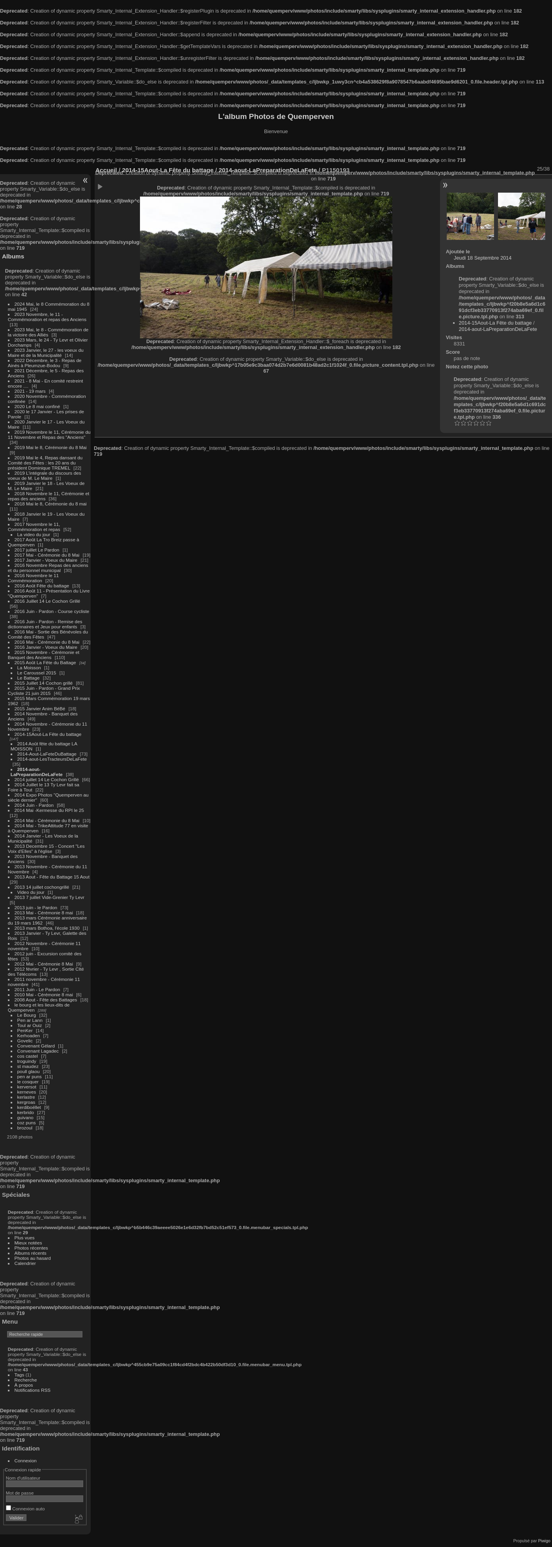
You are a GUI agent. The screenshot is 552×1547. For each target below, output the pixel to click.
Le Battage (28, 677)
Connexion (26, 1460)
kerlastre (26, 1096)
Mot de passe (20, 1492)
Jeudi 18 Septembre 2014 (483, 258)
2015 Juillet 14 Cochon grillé (44, 682)
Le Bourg (26, 1015)
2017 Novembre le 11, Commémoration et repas (34, 527)
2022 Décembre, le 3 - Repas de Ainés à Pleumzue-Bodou (45, 363)
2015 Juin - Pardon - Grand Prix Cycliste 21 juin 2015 (44, 690)
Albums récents (31, 1252)
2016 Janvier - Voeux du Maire (46, 647)
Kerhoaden (28, 1035)
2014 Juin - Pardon (34, 805)
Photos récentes (31, 1247)
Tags (19, 1374)
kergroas (26, 1102)
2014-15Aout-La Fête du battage (48, 734)
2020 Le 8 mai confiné (37, 406)
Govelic (25, 1040)
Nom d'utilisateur (23, 1477)
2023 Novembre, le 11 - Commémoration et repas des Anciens (47, 317)
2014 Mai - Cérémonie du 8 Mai (47, 820)
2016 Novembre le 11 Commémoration (33, 578)
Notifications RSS (33, 1390)
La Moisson (29, 667)
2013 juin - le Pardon (36, 907)
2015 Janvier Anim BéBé (40, 708)
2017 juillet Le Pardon (37, 549)
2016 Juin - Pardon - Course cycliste (52, 611)
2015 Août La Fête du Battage (45, 662)
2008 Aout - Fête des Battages (46, 999)
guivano (25, 1117)
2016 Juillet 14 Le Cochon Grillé (47, 601)
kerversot (26, 1086)
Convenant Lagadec (38, 1050)
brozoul (25, 1127)
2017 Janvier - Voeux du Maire (46, 560)
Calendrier (25, 1263)
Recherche (26, 1379)
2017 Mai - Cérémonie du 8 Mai (47, 554)
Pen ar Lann (30, 1020)
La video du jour (33, 534)
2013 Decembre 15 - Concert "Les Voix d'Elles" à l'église (46, 848)
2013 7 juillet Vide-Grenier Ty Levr (49, 897)
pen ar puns (29, 1076)
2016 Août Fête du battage (42, 585)
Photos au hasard (33, 1258)
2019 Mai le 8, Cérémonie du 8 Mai (51, 447)
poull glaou (28, 1071)
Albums (13, 256)
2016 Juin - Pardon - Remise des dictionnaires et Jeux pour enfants (45, 624)
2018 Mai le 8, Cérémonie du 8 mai (51, 503)
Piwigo (544, 1540)
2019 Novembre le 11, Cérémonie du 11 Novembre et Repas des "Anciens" (49, 434)
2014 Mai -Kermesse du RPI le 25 (49, 810)
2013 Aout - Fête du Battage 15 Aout (52, 876)
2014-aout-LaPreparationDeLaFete (37, 772)
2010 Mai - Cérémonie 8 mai (44, 994)
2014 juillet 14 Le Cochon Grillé (47, 779)
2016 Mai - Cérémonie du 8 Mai (47, 641)
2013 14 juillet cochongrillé (43, 887)
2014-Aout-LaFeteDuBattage (46, 753)
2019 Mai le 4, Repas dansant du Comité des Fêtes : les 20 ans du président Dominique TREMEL (45, 462)
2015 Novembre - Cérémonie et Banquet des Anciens (44, 655)
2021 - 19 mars (30, 391)
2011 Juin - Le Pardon (37, 989)
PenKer (25, 1030)
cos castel (27, 1056)
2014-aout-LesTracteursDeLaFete (52, 758)
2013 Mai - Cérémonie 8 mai (44, 912)
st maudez (28, 1066)
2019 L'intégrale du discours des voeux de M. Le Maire (44, 475)
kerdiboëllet (29, 1107)
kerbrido (25, 1112)
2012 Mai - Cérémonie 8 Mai (44, 963)
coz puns (26, 1122)
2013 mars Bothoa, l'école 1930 (47, 927)
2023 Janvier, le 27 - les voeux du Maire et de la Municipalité (46, 352)
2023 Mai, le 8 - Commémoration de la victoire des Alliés (48, 332)
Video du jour (31, 892)
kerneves (26, 1091)
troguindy (26, 1061)
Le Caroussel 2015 (36, 672)
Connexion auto (25, 1508)
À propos (24, 1384)
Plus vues (25, 1237)
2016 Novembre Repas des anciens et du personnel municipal (48, 568)
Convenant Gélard (36, 1045)
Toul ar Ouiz (29, 1025)
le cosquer (28, 1081)
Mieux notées (28, 1242)
